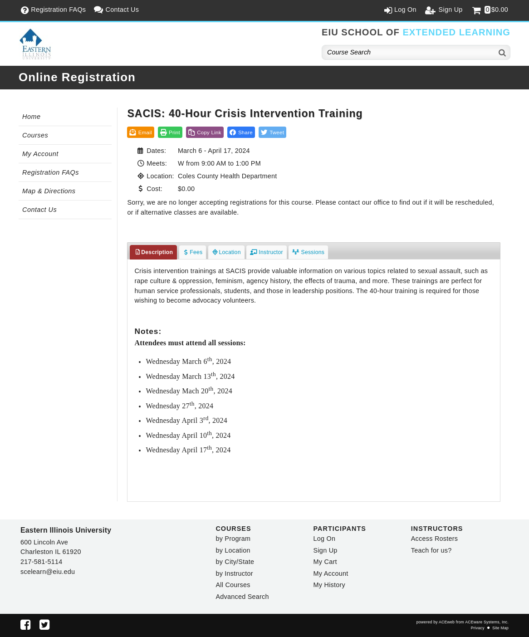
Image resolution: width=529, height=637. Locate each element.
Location (226, 252)
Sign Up (325, 550)
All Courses (233, 584)
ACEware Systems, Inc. (487, 622)
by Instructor (234, 573)
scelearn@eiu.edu (47, 571)
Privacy (478, 628)
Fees (193, 252)
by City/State (235, 561)
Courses (35, 135)
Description (153, 252)
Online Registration (77, 77)
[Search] (503, 52)
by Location (233, 550)
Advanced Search (242, 596)
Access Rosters (434, 538)
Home (31, 116)
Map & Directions (49, 191)
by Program (233, 538)
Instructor (266, 252)
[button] (241, 132)
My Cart (325, 561)
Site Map (500, 628)
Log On (324, 538)
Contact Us (39, 209)
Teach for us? (431, 550)
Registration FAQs (50, 172)
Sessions (308, 252)
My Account (40, 153)
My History (329, 584)
